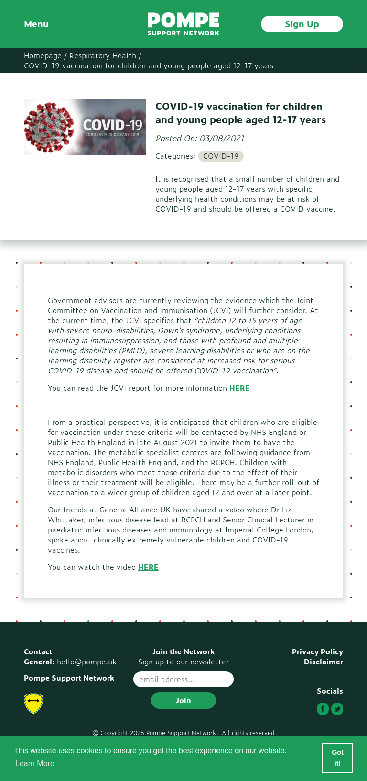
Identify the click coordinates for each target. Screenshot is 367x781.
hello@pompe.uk (87, 661)
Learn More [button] (34, 763)
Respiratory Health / (105, 55)
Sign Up (302, 23)
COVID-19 (221, 156)
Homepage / (45, 55)
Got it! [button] (338, 758)
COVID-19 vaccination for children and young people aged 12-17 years (148, 65)
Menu (36, 24)
